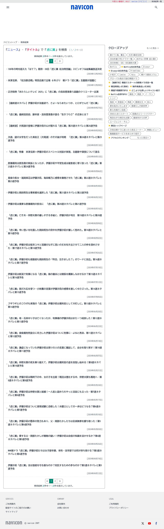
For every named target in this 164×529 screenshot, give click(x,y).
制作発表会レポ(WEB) (142, 87)
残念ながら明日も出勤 (119, 118)
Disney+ (147, 67)
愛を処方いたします (119, 106)
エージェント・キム (119, 122)
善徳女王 (139, 102)
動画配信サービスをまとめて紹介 (124, 134)
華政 (131, 94)
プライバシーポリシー (119, 508)
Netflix (114, 67)
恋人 (149, 102)
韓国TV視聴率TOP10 (119, 90)
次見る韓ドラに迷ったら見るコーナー (126, 130)
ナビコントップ (10, 42)
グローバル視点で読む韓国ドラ (123, 79)
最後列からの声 (140, 118)
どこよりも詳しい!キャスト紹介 (146, 90)
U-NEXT (113, 75)
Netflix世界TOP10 (119, 94)
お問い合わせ (63, 508)
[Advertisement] (82, 26)
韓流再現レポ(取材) (120, 87)
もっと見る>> (140, 138)
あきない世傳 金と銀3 (146, 59)
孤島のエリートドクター (143, 114)
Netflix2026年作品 (132, 67)
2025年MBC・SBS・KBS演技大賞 (123, 63)
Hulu (134, 75)
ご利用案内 (10, 504)
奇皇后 (121, 102)
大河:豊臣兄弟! (135, 55)
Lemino (124, 75)
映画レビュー (153, 130)
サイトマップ (11, 512)
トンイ (113, 98)
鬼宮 (112, 102)
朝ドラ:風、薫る (117, 55)
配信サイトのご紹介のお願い (18, 508)
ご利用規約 (114, 504)
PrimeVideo (136, 71)
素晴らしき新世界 (139, 106)
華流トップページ (119, 126)
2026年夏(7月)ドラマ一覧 (121, 59)
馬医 (139, 94)
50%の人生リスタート (119, 114)
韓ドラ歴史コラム (149, 75)
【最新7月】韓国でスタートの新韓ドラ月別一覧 (132, 83)
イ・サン (149, 94)
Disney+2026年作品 (119, 71)
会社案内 (61, 504)
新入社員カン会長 (118, 110)
